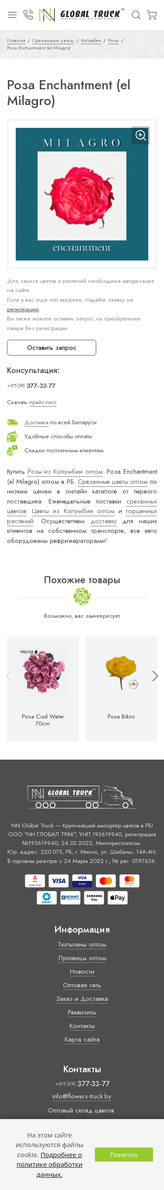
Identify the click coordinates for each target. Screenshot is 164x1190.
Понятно (124, 1154)
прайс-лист (42, 402)
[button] (151, 689)
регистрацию (23, 309)
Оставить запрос (52, 347)
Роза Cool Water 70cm (43, 720)
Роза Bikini (121, 716)
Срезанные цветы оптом (113, 481)
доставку (104, 521)
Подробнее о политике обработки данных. (50, 1164)
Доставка (36, 422)
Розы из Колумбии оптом (65, 471)
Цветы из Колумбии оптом (73, 511)
